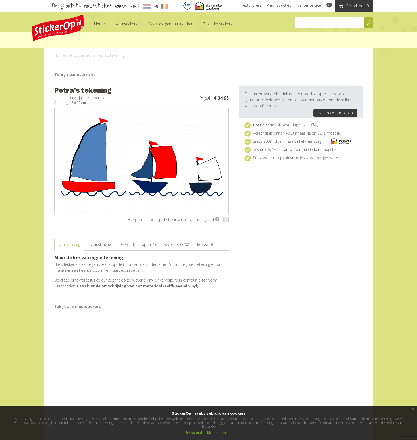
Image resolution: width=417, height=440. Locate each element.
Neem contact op (337, 112)
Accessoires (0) (176, 244)
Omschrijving (69, 244)
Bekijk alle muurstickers (77, 306)
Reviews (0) (206, 244)
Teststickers (251, 5)
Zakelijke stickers (217, 23)
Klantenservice (309, 5)
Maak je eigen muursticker (170, 23)
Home (99, 23)
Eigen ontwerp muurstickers (297, 149)
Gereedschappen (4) (138, 244)
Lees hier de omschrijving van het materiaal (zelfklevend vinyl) (137, 285)
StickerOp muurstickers (58, 28)
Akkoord (194, 432)
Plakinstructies (279, 5)
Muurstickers (126, 23)
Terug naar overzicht (74, 74)
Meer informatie (219, 432)
